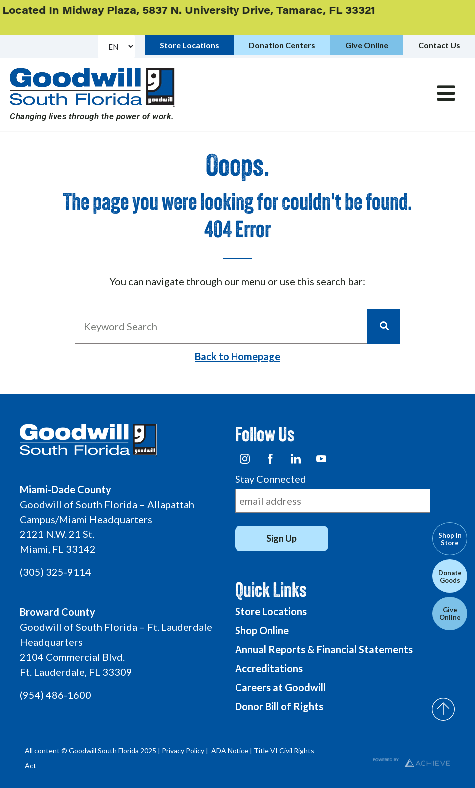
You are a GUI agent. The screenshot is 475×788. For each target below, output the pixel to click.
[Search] (383, 326)
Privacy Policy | (186, 750)
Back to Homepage (237, 356)
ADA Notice (229, 750)
